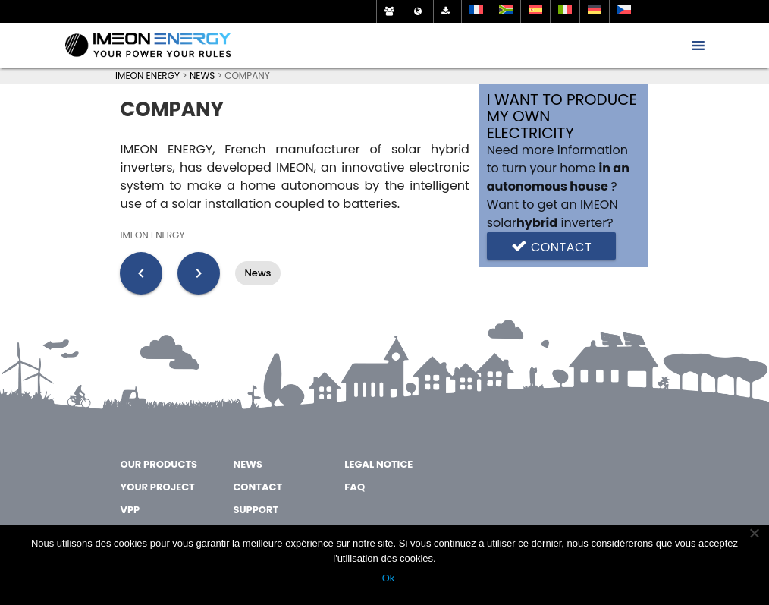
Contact (551, 246)
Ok (388, 578)
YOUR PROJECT (157, 487)
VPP (130, 510)
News (257, 273)
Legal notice (378, 464)
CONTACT (257, 487)
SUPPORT (255, 510)
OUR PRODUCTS (158, 464)
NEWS (247, 464)
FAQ (354, 487)
